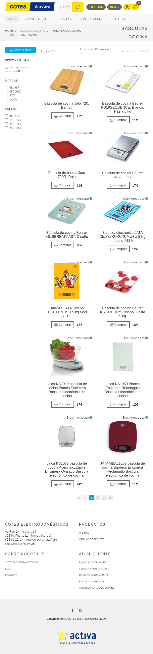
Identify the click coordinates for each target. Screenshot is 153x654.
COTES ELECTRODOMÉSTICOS (21, 562)
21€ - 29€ (13, 124)
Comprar (62, 116)
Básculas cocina (23, 35)
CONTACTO (11, 575)
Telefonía (117, 19)
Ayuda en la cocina (66, 30)
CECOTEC (13, 91)
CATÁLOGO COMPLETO (91, 539)
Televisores (63, 19)
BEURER (12, 87)
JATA (10, 95)
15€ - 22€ (13, 120)
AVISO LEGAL (86, 587)
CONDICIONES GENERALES (94, 575)
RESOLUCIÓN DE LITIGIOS (93, 568)
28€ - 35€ (13, 128)
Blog (114, 7)
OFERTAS (84, 532)
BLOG (8, 568)
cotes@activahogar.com (20, 543)
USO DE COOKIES (105, 587)
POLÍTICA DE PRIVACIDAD (93, 581)
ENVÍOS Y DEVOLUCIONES (93, 562)
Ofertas (96, 7)
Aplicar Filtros (20, 50)
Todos (12, 19)
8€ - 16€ (12, 116)
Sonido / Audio (91, 19)
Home (9, 30)
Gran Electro (35, 19)
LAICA (11, 99)
